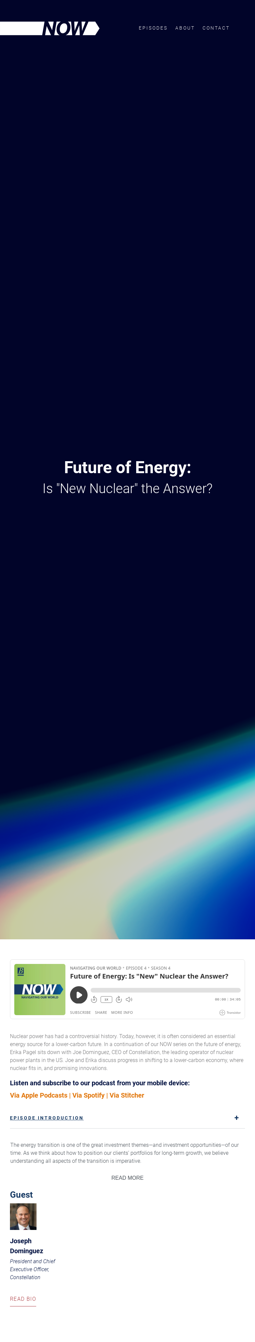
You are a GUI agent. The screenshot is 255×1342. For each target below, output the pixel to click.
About (185, 28)
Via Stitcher (127, 1095)
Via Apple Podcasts (38, 1095)
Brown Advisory (242, 27)
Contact (216, 28)
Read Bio (23, 1301)
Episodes (153, 28)
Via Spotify (88, 1095)
